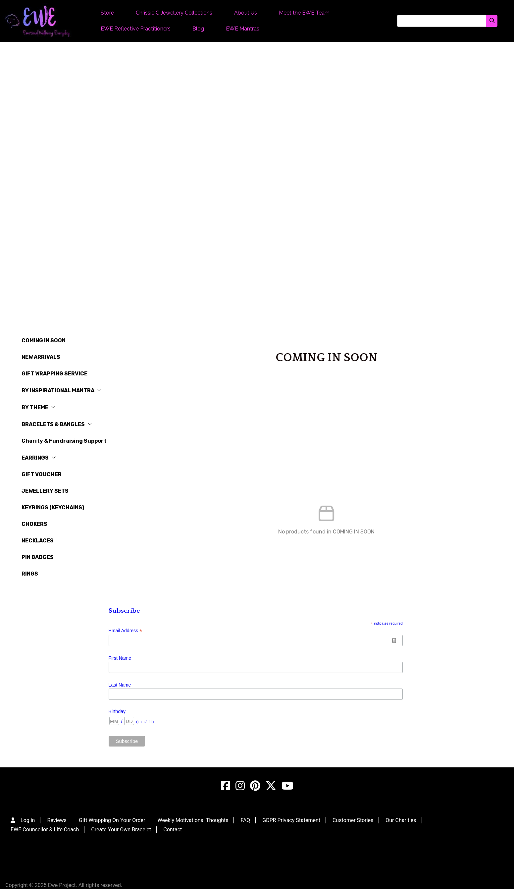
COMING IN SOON (44, 340)
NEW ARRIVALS (41, 357)
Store (107, 13)
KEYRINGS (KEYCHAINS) (53, 507)
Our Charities (401, 820)
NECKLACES (38, 540)
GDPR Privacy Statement (291, 820)
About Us (245, 13)
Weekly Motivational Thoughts (193, 820)
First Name (120, 658)
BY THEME (39, 407)
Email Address (125, 631)
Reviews (57, 820)
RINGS (30, 574)
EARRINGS (39, 458)
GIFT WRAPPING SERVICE (54, 373)
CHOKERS (34, 524)
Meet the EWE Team (304, 13)
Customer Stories (353, 820)
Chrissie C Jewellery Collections (174, 13)
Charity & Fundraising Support (64, 441)
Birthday (117, 711)
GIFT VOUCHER (42, 474)
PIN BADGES (38, 557)
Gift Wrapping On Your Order (112, 820)
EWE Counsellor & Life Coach (45, 829)
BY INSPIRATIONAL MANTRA (62, 390)
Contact (172, 829)
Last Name (120, 685)
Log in (28, 820)
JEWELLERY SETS (45, 491)
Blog (198, 29)
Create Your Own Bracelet (121, 829)
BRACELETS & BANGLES (57, 424)
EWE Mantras (242, 29)
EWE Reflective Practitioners (136, 29)
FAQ (245, 820)
